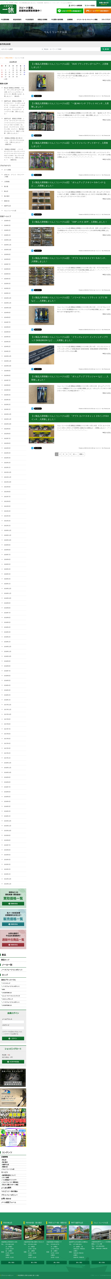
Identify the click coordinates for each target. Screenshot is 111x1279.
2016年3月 (7, 806)
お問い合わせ (6, 1198)
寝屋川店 (6, 201)
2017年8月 (7, 724)
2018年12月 (7, 646)
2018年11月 (7, 651)
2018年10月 (7, 656)
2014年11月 (7, 884)
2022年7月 (7, 438)
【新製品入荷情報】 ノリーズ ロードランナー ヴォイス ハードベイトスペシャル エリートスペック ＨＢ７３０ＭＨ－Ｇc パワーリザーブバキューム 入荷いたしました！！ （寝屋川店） (14, 155)
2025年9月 (7, 254)
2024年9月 (7, 312)
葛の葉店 (6, 196)
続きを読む (107, 80)
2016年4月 (7, 801)
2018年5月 (7, 680)
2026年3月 (7, 225)
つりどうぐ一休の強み (9, 1191)
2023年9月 (7, 370)
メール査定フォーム (8, 1202)
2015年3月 (7, 864)
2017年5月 (7, 738)
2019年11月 (7, 593)
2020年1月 (7, 583)
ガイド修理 (5, 1177)
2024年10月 (7, 307)
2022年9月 (7, 429)
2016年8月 (7, 782)
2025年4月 (7, 278)
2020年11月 (7, 535)
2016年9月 (7, 777)
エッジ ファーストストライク (11, 996)
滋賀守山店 (7, 206)
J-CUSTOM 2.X (7, 992)
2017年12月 (7, 704)
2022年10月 (7, 424)
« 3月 (5, 79)
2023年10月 (7, 366)
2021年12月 (7, 472)
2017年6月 (7, 734)
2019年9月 (7, 603)
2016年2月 (7, 811)
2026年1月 (7, 235)
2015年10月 (7, 830)
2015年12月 (7, 821)
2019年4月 (7, 627)
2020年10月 (7, 540)
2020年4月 (7, 569)
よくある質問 (6, 1188)
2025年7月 (7, 264)
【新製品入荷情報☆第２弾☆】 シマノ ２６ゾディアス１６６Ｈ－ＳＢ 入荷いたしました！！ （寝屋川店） (14, 141)
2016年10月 (7, 772)
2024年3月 (7, 341)
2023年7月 (7, 380)
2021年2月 (7, 521)
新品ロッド (5, 960)
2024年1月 (7, 351)
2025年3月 (7, 283)
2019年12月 (7, 588)
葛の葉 (6, 186)
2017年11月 (7, 709)
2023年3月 (7, 399)
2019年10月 (7, 598)
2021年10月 (7, 482)
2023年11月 (7, 361)
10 (20, 70)
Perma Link (107, 96)
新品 (4, 955)
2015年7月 (7, 845)
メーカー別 (7, 965)
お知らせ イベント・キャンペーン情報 (14, 175)
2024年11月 (7, 303)
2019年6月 (7, 617)
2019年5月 (7, 622)
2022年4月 (7, 453)
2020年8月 (7, 550)
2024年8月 (7, 317)
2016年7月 (7, 787)
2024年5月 (7, 332)
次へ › (75, 454)
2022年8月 (7, 433)
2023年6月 (7, 385)
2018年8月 (7, 666)
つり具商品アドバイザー (9, 1180)
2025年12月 (7, 240)
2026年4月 (7, 220)
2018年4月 (7, 685)
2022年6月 (7, 443)
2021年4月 (7, 511)
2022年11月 (7, 419)
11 (24, 70)
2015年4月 (7, 859)
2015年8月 (7, 840)
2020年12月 (7, 530)
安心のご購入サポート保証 (10, 1184)
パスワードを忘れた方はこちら (12, 1031)
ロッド (5, 975)
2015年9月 (7, 835)
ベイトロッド (6, 983)
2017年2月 (7, 753)
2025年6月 (7, 269)
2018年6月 (7, 675)
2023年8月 (7, 375)
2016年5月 (7, 796)
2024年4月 (7, 336)
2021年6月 (7, 501)
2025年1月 (7, 293)
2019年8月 (7, 608)
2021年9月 (7, 487)
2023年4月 (7, 395)
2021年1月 (7, 525)
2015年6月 (7, 850)
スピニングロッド (7, 999)
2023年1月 (7, 409)
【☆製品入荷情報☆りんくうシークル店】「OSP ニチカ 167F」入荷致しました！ (69, 222)
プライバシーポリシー (9, 1195)
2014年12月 (7, 879)
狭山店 (6, 191)
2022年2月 (7, 462)
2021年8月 (7, 491)
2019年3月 (7, 632)
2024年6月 (7, 327)
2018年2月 (7, 695)
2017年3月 (7, 748)
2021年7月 (7, 496)
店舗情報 (4, 1157)
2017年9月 (7, 719)
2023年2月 (7, 404)
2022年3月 (7, 458)
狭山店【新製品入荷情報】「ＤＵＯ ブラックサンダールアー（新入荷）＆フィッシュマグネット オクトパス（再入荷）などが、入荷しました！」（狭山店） (14, 92)
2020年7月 (7, 554)
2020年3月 (7, 574)
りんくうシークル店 (10, 210)
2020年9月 (7, 545)
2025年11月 (7, 245)
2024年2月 (7, 346)
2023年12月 (7, 356)
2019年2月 (7, 637)
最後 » (81, 454)
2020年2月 (7, 579)
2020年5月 (7, 564)
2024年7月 (7, 322)
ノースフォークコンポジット (12, 970)
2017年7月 (7, 729)
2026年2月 (7, 230)
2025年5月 (7, 274)
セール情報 (7, 170)
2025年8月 (7, 259)
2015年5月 (7, 855)
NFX (3, 989)
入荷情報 (6, 181)
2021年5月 (7, 506)
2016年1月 (7, 816)
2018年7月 (7, 671)
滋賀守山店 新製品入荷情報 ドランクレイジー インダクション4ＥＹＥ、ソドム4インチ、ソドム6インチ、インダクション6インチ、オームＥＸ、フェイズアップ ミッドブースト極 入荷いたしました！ (14, 107)
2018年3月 (7, 690)
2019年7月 (7, 612)
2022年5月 (7, 448)
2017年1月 (7, 758)
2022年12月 (7, 414)
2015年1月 (7, 874)
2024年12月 (7, 298)
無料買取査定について (9, 1175)
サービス (4, 1172)
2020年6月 (7, 559)
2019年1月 (7, 641)
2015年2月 (7, 869)
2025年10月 (7, 249)
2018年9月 (7, 661)
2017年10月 (7, 714)
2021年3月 (7, 516)
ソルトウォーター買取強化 (10, 1182)
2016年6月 (7, 792)
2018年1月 (7, 700)
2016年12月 (7, 763)
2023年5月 (7, 390)
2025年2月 (7, 288)
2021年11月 (7, 477)
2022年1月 (7, 467)
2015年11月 (7, 826)
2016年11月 (7, 767)
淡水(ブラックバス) (8, 980)
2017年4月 (7, 743)
